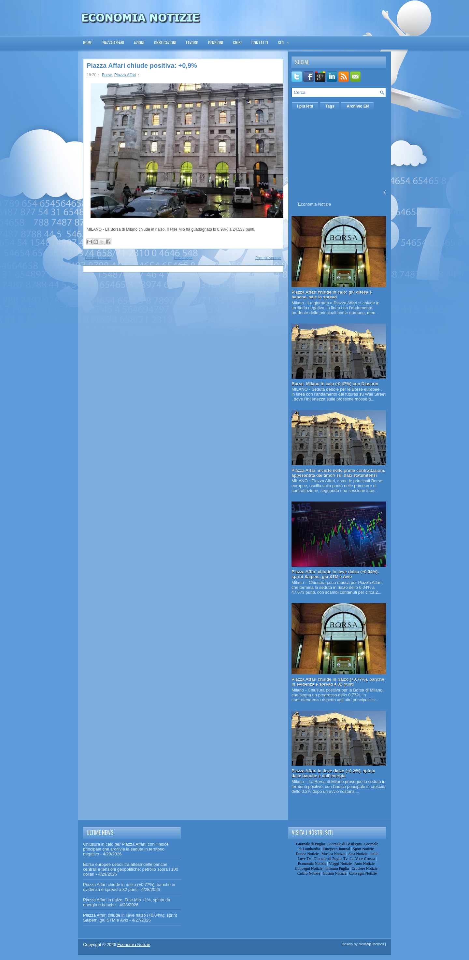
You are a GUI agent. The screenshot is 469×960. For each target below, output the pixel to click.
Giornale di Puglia (310, 844)
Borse (107, 75)
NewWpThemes (371, 944)
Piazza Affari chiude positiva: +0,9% (142, 65)
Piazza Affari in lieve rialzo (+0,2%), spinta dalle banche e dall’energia (333, 773)
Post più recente (98, 258)
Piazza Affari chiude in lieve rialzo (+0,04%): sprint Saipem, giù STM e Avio (335, 574)
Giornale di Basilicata (345, 844)
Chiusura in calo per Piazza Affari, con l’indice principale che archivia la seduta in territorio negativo (126, 849)
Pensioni (215, 42)
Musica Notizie (333, 853)
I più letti (305, 106)
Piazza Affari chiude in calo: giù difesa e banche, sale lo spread (331, 294)
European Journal (336, 849)
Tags (329, 106)
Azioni (139, 42)
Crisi (237, 42)
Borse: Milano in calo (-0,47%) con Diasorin (334, 383)
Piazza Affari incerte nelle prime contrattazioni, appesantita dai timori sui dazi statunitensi (338, 473)
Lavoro (192, 42)
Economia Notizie (314, 204)
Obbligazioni (165, 42)
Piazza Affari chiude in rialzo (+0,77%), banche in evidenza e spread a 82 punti (337, 682)
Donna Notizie (307, 853)
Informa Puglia (337, 868)
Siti (285, 40)
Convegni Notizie (308, 868)
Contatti (259, 42)
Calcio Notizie (308, 873)
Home (87, 42)
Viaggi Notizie (340, 863)
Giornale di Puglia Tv (331, 858)
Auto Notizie (364, 863)
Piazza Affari (113, 42)
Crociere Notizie (365, 868)
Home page (183, 258)
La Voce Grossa (362, 858)
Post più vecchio (268, 258)
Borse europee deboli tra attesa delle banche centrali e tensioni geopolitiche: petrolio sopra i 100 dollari (130, 869)
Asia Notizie (357, 853)
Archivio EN (358, 106)
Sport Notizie (363, 849)
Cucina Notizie (334, 873)
